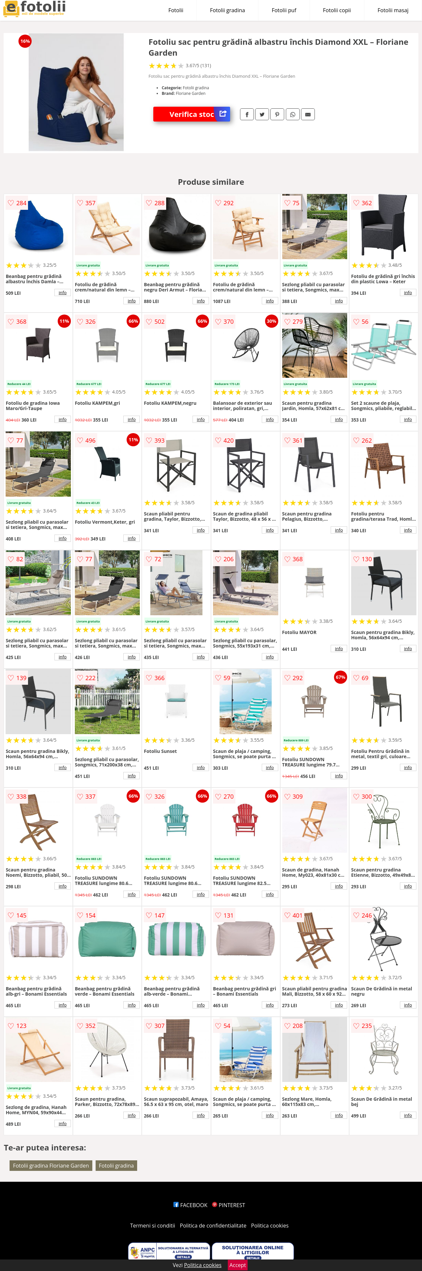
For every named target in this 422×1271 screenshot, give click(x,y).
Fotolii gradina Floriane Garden (51, 1165)
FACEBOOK (190, 1205)
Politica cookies (270, 1225)
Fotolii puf (284, 10)
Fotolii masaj (392, 10)
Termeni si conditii (152, 1225)
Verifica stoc (199, 114)
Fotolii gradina (227, 10)
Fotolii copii (337, 10)
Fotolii (175, 10)
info (63, 292)
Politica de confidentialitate (213, 1225)
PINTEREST (228, 1205)
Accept (237, 1265)
